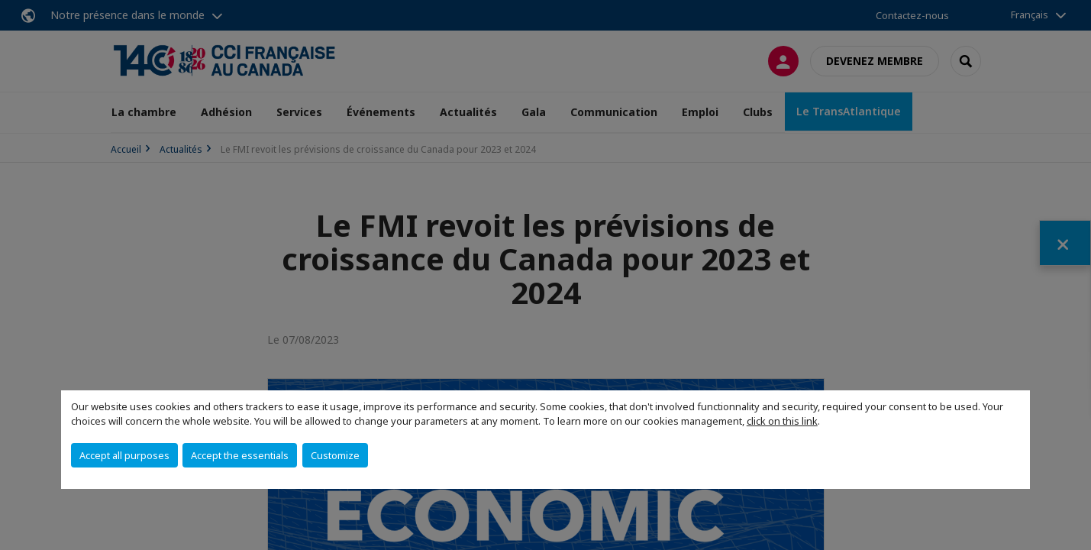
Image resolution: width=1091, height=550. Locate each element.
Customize (335, 455)
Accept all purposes (124, 455)
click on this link (782, 421)
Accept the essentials (240, 455)
